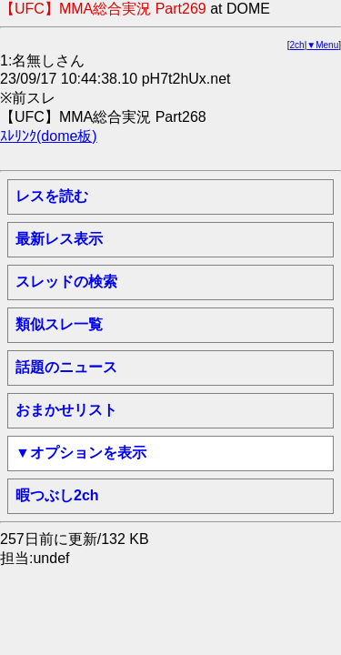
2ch (297, 45)
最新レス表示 (59, 239)
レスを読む (51, 196)
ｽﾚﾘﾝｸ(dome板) (48, 136)
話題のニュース (66, 367)
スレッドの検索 (66, 281)
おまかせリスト (66, 410)
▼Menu (322, 45)
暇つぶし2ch (57, 495)
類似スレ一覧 (59, 324)
